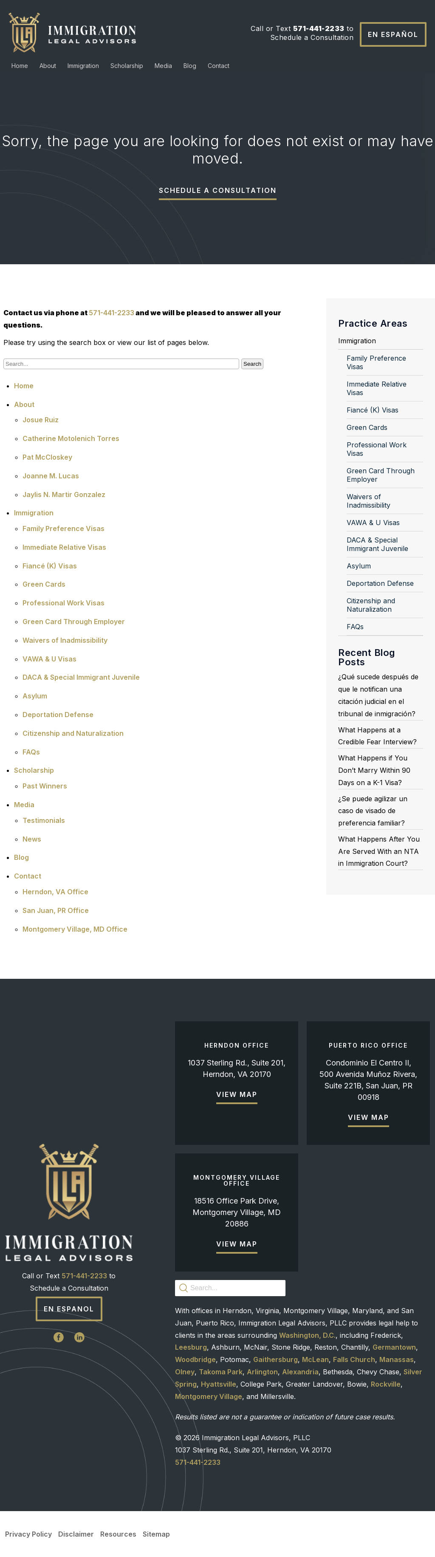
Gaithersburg (275, 1359)
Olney (185, 1372)
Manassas (396, 1359)
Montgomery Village (208, 1396)
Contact (218, 65)
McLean (315, 1359)
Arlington (262, 1372)
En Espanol (69, 1309)
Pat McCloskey (47, 457)
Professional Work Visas (64, 603)
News (32, 839)
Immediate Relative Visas (64, 547)
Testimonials (44, 820)
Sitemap (156, 1534)
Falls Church (354, 1359)
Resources (118, 1534)
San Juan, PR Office (56, 910)
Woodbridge (195, 1359)
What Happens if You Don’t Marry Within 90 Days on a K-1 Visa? (374, 770)
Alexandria (300, 1372)
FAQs (31, 752)
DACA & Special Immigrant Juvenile (81, 677)
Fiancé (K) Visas (50, 566)
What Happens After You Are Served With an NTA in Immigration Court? (379, 851)
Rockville (386, 1384)
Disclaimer (76, 1534)
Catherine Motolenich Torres (71, 438)
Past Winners (45, 786)
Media (163, 65)
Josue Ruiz (41, 419)
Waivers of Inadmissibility (65, 640)
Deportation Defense (58, 714)
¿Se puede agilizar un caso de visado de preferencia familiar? (372, 811)
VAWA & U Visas (49, 659)
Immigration (83, 65)
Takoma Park (221, 1372)
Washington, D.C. (307, 1335)
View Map (236, 1094)
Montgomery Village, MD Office (75, 929)
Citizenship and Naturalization (73, 733)
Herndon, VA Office (55, 891)
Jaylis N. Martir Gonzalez (64, 494)
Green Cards (44, 584)
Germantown (394, 1347)
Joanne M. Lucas (51, 476)
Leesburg (191, 1347)
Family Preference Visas (64, 528)
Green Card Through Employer (74, 621)
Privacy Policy (28, 1534)
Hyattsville (218, 1384)
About (48, 65)
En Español (393, 34)
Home (19, 65)
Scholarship (126, 65)
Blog (190, 65)
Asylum (35, 696)
